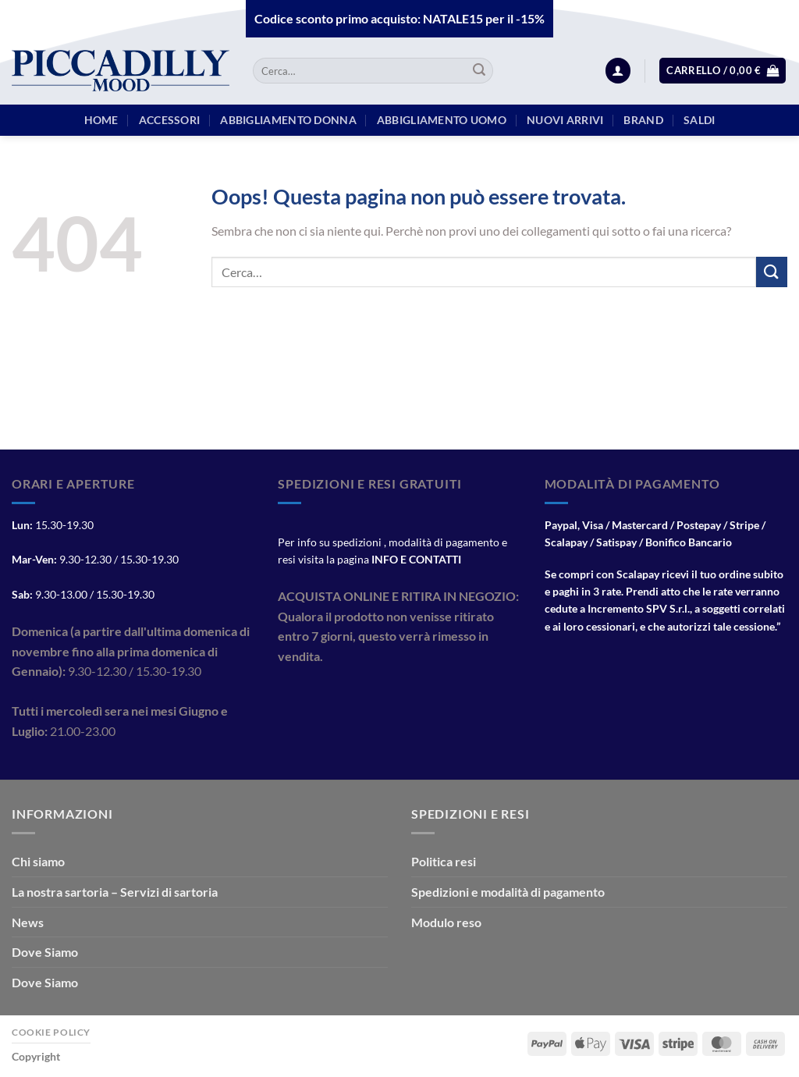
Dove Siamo (45, 951)
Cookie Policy (51, 1032)
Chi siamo (38, 861)
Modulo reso (446, 922)
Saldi (699, 119)
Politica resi (443, 861)
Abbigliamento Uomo (441, 119)
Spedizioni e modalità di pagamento (508, 891)
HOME (101, 119)
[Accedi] (617, 71)
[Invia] (479, 71)
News (28, 922)
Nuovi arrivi (565, 119)
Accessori (170, 119)
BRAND (642, 119)
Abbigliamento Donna (288, 119)
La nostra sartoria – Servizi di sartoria (115, 891)
